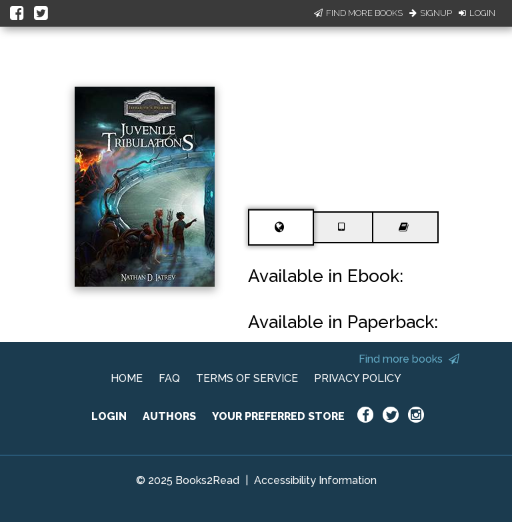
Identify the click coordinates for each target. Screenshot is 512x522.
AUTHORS (169, 416)
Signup (430, 13)
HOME (127, 378)
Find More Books (358, 13)
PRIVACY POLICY (357, 378)
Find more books (409, 359)
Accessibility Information (315, 480)
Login (477, 13)
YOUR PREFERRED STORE (278, 416)
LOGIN (109, 416)
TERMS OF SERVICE (247, 378)
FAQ (169, 378)
